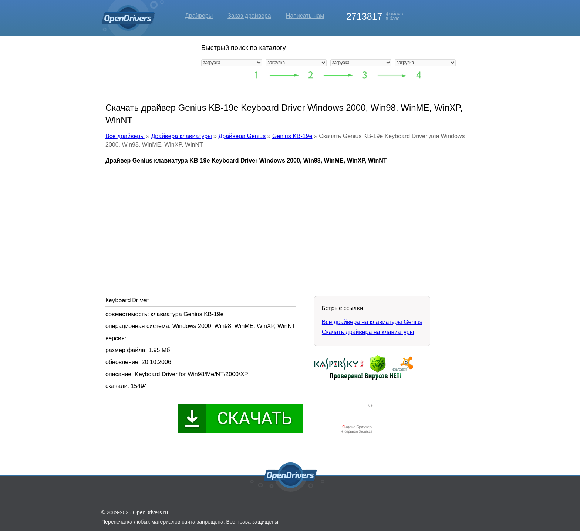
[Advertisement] (290, 225)
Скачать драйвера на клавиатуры (368, 332)
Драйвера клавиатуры (181, 136)
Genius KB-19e (292, 136)
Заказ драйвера (249, 16)
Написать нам (305, 16)
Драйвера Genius (242, 136)
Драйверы (199, 16)
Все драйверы (125, 136)
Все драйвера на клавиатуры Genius (372, 322)
